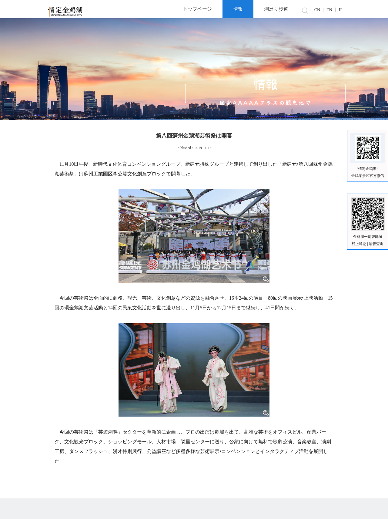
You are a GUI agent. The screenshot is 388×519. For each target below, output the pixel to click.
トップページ (197, 9)
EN (329, 10)
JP (341, 10)
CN (317, 10)
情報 (238, 9)
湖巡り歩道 (276, 9)
